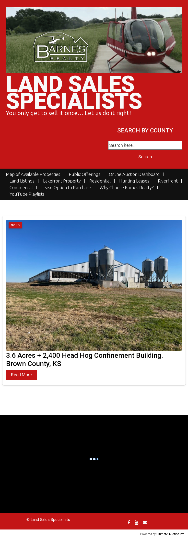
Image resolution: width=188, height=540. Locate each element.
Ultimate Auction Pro (170, 534)
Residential (100, 181)
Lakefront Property (62, 181)
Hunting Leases (134, 181)
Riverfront (168, 181)
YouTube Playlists (27, 194)
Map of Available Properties (33, 174)
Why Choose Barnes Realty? (127, 187)
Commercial (21, 187)
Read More (21, 374)
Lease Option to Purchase (66, 187)
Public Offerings (84, 174)
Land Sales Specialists (74, 92)
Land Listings (22, 181)
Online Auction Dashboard (134, 174)
